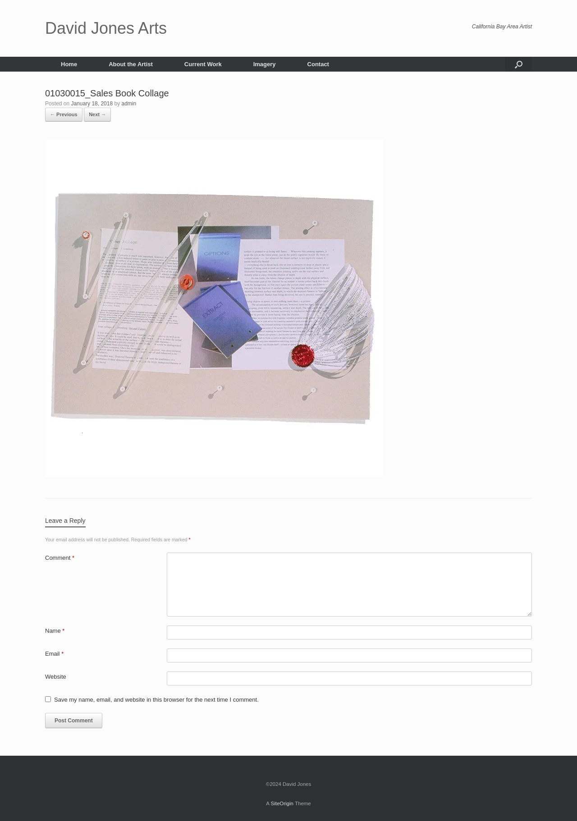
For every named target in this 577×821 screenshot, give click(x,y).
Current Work (203, 64)
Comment (59, 557)
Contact (318, 64)
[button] (518, 64)
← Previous (64, 114)
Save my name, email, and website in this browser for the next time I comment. (156, 699)
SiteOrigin (281, 803)
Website (55, 676)
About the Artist (131, 64)
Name (54, 630)
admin (129, 103)
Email (54, 653)
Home (69, 64)
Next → (97, 114)
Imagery (264, 64)
